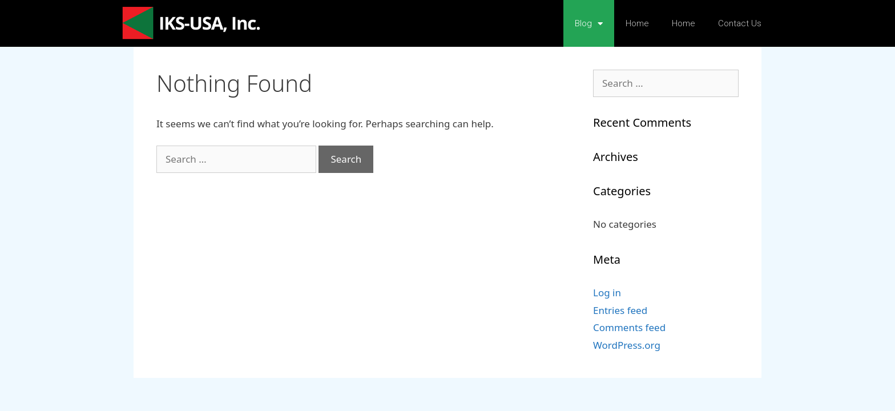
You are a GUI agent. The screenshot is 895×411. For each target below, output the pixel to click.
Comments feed (629, 327)
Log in (607, 292)
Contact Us (739, 23)
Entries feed (620, 310)
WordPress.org (626, 345)
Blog (589, 24)
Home (637, 23)
